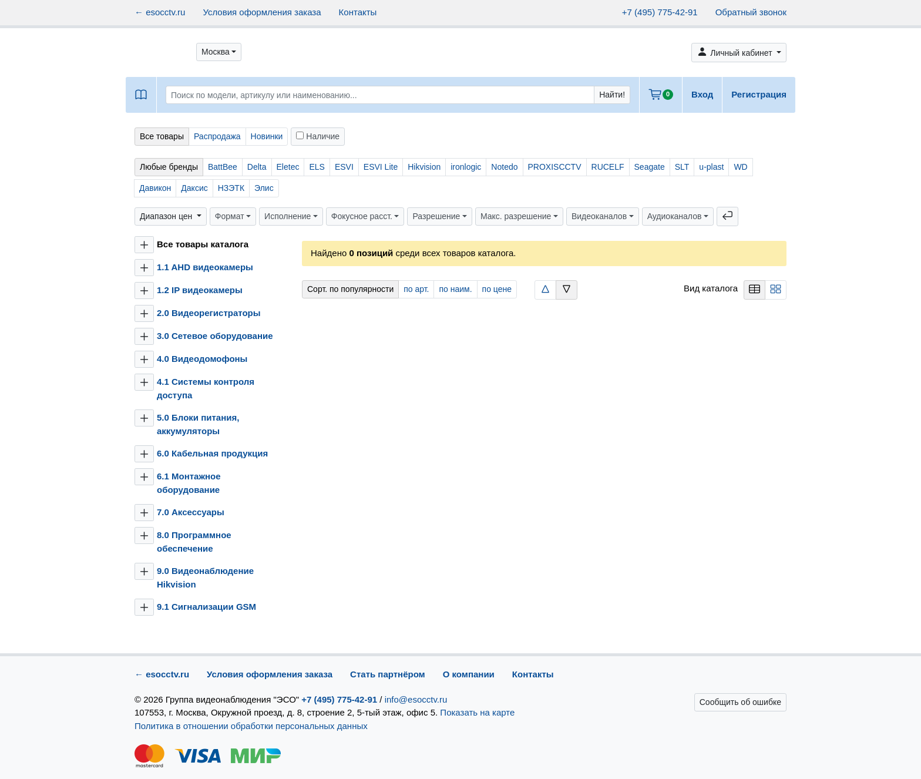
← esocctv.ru (160, 12)
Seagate (649, 167)
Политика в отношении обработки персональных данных (251, 726)
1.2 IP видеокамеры (200, 290)
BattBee (222, 167)
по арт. (416, 289)
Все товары (162, 136)
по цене (497, 289)
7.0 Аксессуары (190, 512)
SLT (682, 167)
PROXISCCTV (554, 167)
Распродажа (217, 136)
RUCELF (607, 167)
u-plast (711, 167)
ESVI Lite (381, 167)
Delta (257, 167)
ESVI (344, 167)
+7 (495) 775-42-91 (660, 12)
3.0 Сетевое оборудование (215, 336)
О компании (469, 674)
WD (740, 167)
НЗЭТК (231, 188)
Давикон (155, 188)
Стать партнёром (387, 674)
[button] (218, 52)
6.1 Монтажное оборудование (189, 483)
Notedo (504, 167)
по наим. (455, 289)
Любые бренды (169, 167)
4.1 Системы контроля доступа (205, 388)
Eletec (288, 167)
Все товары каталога (202, 244)
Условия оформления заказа (262, 12)
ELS (316, 167)
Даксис (194, 188)
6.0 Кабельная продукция (212, 453)
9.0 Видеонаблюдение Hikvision (205, 577)
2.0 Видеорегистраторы (209, 313)
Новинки (267, 136)
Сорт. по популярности (350, 289)
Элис (264, 188)
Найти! (612, 94)
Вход (702, 94)
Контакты (358, 12)
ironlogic (466, 167)
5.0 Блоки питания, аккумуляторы (198, 424)
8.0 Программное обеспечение (194, 541)
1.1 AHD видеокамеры (205, 267)
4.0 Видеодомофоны (202, 359)
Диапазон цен (167, 216)
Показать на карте (477, 712)
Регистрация (758, 94)
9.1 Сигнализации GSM (206, 607)
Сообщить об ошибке (740, 702)
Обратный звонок (750, 12)
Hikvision (424, 167)
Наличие (318, 136)
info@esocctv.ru (416, 699)
